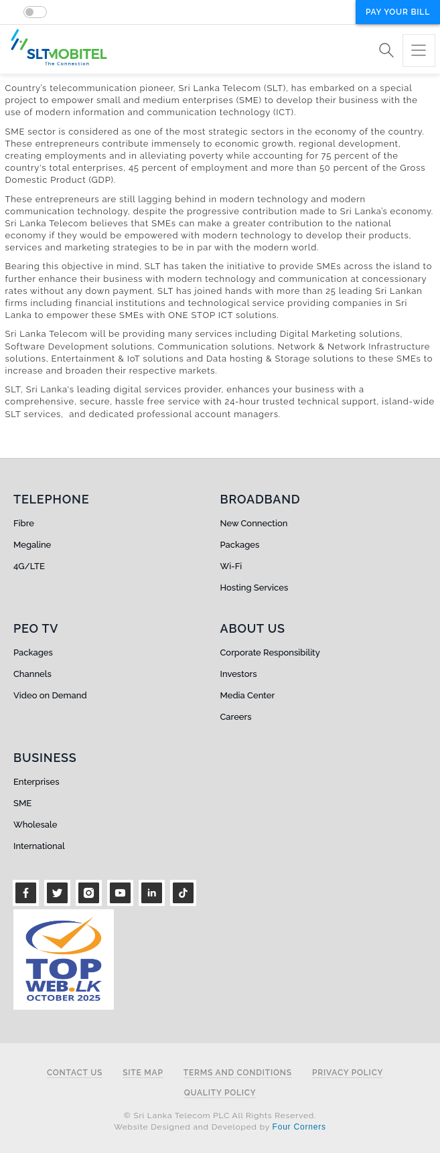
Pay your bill (398, 12)
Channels (32, 674)
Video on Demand (50, 695)
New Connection (254, 523)
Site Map (143, 1073)
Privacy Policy (347, 1073)
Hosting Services (254, 588)
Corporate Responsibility (270, 652)
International (39, 846)
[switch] (35, 12)
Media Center (247, 695)
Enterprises (36, 782)
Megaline (32, 545)
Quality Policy (220, 1093)
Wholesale (35, 825)
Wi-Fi (231, 566)
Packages (240, 545)
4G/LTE (29, 566)
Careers (236, 717)
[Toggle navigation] (418, 50)
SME (22, 803)
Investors (238, 674)
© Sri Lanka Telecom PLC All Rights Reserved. (220, 1115)
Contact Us (74, 1073)
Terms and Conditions (238, 1073)
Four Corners (299, 1127)
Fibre (23, 523)
